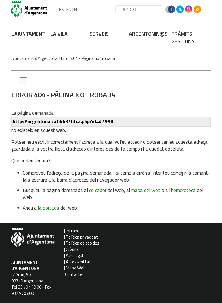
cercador (97, 190)
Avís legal (74, 255)
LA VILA (59, 34)
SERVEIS (99, 34)
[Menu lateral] (23, 80)
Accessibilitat (78, 261)
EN (68, 9)
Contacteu (75, 274)
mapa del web (145, 190)
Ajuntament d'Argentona (34, 58)
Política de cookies (82, 243)
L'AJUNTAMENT (28, 34)
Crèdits (72, 249)
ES (61, 9)
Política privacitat (82, 237)
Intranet (74, 231)
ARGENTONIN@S (148, 34)
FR (76, 9)
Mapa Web (76, 268)
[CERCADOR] (138, 9)
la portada (48, 208)
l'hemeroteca (182, 190)
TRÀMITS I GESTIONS (183, 37)
